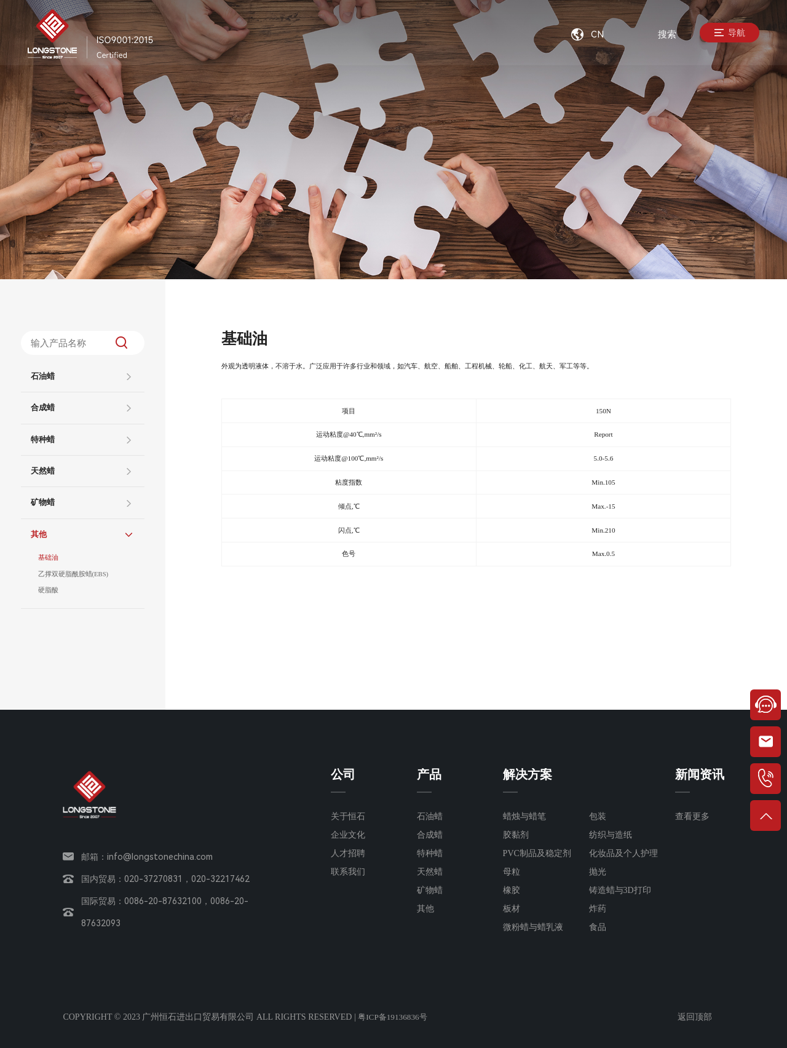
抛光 (597, 871)
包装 (597, 816)
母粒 (511, 871)
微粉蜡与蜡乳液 (533, 927)
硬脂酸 (48, 593)
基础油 (48, 558)
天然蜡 (43, 471)
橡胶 (511, 890)
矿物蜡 (43, 502)
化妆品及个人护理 (623, 853)
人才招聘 (348, 853)
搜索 (667, 34)
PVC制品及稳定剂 (537, 853)
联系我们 (348, 871)
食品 (597, 927)
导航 (726, 34)
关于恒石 (348, 816)
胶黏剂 (516, 835)
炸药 (597, 908)
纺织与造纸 (610, 835)
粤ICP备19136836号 (395, 1017)
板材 (511, 908)
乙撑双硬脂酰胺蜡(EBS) (73, 575)
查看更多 (692, 816)
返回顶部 (695, 1017)
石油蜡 (43, 376)
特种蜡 (43, 439)
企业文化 (348, 835)
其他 (39, 534)
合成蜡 (43, 407)
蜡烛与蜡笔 (524, 816)
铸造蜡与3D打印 (620, 890)
